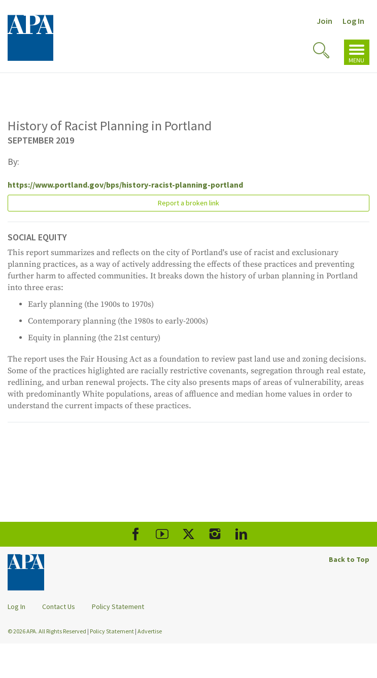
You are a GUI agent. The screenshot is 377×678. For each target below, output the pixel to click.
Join (324, 21)
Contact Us (58, 606)
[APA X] (188, 534)
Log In (353, 21)
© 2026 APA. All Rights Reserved (47, 631)
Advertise (150, 631)
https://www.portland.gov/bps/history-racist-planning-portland (125, 185)
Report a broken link (188, 202)
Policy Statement (118, 606)
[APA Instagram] (214, 534)
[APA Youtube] (162, 534)
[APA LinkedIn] (241, 534)
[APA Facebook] (135, 534)
